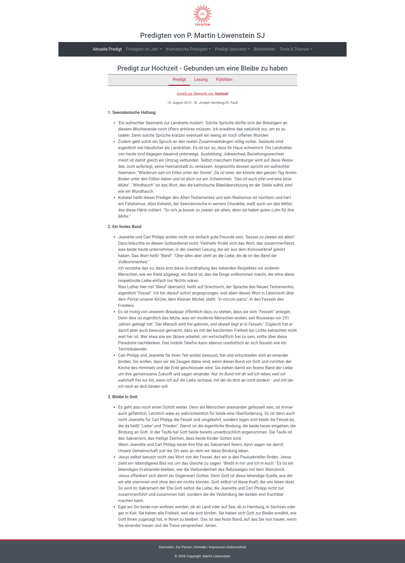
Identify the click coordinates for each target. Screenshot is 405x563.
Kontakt (200, 547)
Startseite (166, 547)
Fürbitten (224, 79)
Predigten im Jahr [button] (142, 49)
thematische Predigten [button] (187, 49)
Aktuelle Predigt (108, 49)
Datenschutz (236, 547)
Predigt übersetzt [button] (231, 49)
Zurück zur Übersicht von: (202, 93)
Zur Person (184, 547)
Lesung (201, 79)
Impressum (217, 547)
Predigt (179, 79)
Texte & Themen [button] (294, 49)
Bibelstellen (264, 49)
